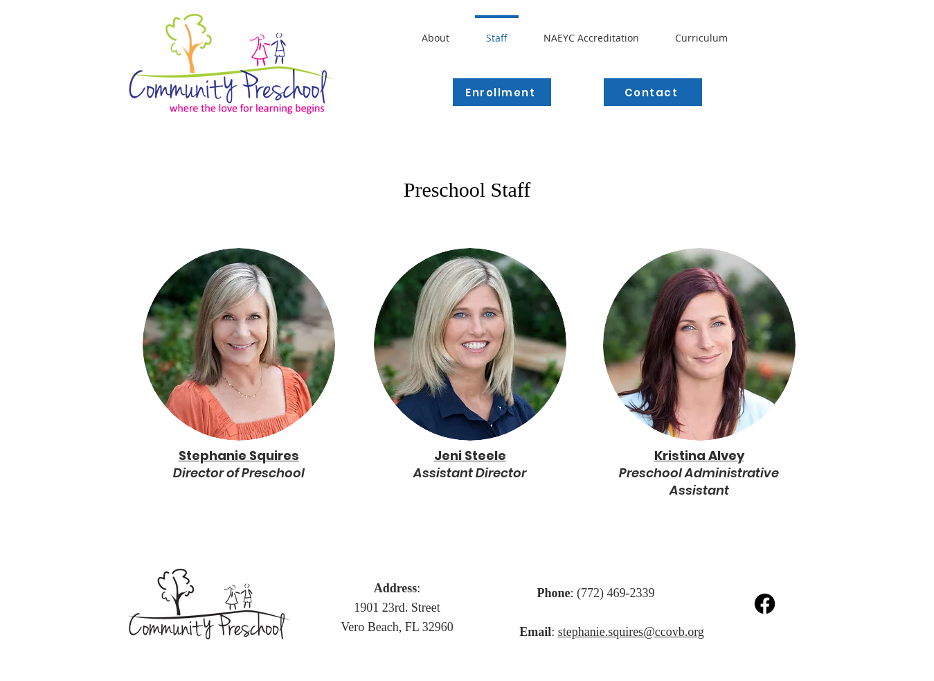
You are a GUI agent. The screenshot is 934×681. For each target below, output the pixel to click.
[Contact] (653, 92)
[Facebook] (764, 603)
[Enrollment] (502, 92)
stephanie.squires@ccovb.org (631, 632)
